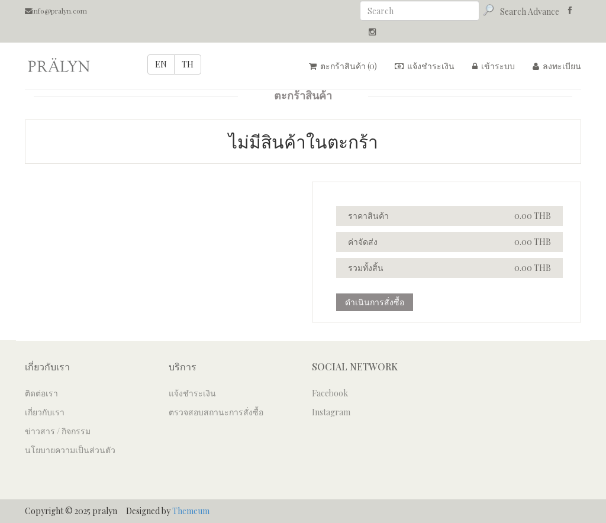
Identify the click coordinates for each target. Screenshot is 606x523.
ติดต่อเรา (41, 393)
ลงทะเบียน (557, 66)
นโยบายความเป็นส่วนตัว (70, 450)
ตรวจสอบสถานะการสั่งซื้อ (216, 412)
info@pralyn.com (56, 10)
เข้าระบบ (493, 66)
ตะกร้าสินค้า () (343, 66)
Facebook (330, 393)
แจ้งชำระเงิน (424, 66)
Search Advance (529, 11)
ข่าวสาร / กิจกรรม (58, 431)
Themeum (190, 510)
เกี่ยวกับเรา (45, 412)
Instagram (331, 412)
